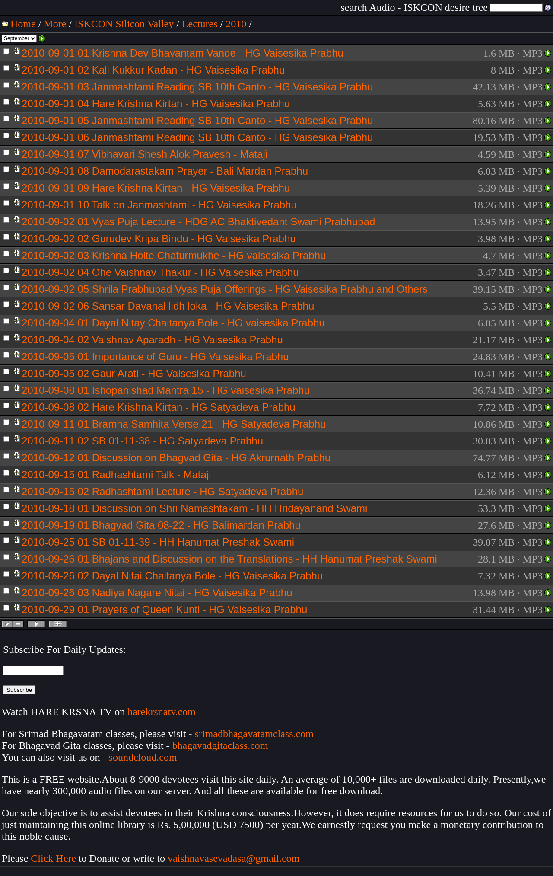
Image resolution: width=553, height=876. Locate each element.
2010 (236, 23)
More (55, 23)
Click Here (53, 858)
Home (23, 23)
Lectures (200, 23)
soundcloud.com (143, 757)
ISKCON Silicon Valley (124, 23)
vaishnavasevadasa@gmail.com (235, 858)
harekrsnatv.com (161, 711)
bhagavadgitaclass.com (220, 745)
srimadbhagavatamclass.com (254, 733)
